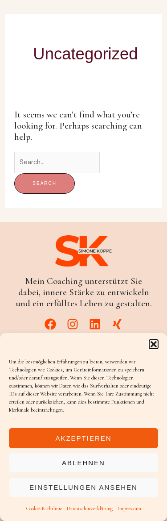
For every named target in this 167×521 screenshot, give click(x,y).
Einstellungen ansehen (83, 487)
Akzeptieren (83, 438)
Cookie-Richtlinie (44, 508)
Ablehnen (83, 463)
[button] (153, 344)
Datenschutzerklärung (90, 508)
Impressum (129, 508)
